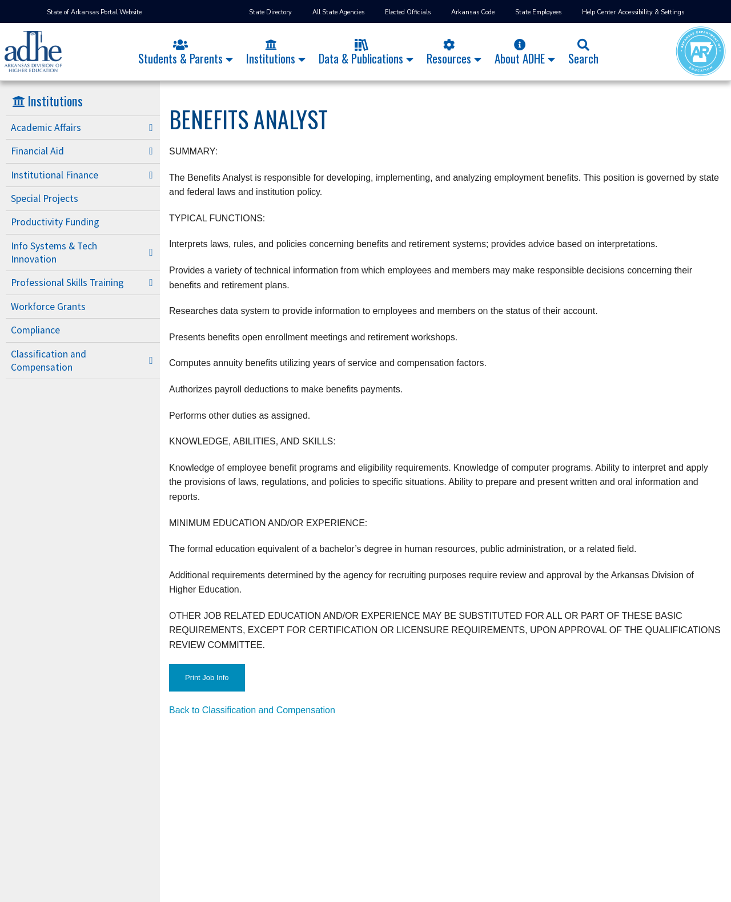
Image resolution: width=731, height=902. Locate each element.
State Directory (270, 12)
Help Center (599, 12)
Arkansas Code (473, 12)
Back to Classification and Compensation (252, 710)
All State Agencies (338, 12)
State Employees (538, 12)
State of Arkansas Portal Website (94, 12)
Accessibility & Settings (651, 12)
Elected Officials (408, 12)
